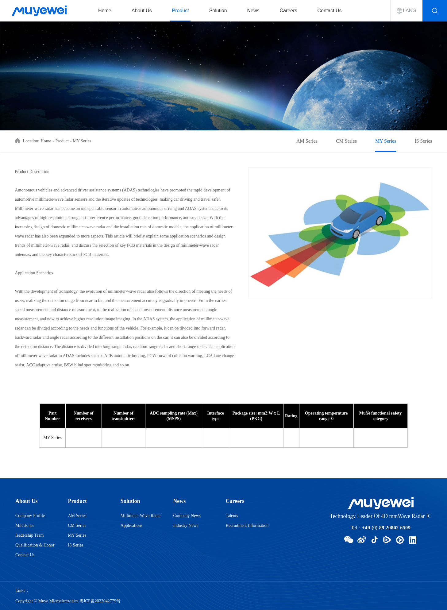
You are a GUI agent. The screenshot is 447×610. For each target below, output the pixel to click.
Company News (187, 515)
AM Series (307, 141)
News (253, 10)
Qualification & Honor (35, 545)
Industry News (185, 525)
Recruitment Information (247, 525)
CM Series (346, 141)
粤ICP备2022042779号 (100, 601)
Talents (232, 515)
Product (180, 10)
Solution (218, 10)
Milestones (24, 525)
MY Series (82, 141)
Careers (288, 10)
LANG (409, 10)
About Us (142, 10)
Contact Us (329, 10)
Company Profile (30, 515)
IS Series (423, 141)
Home (104, 10)
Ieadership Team (29, 535)
